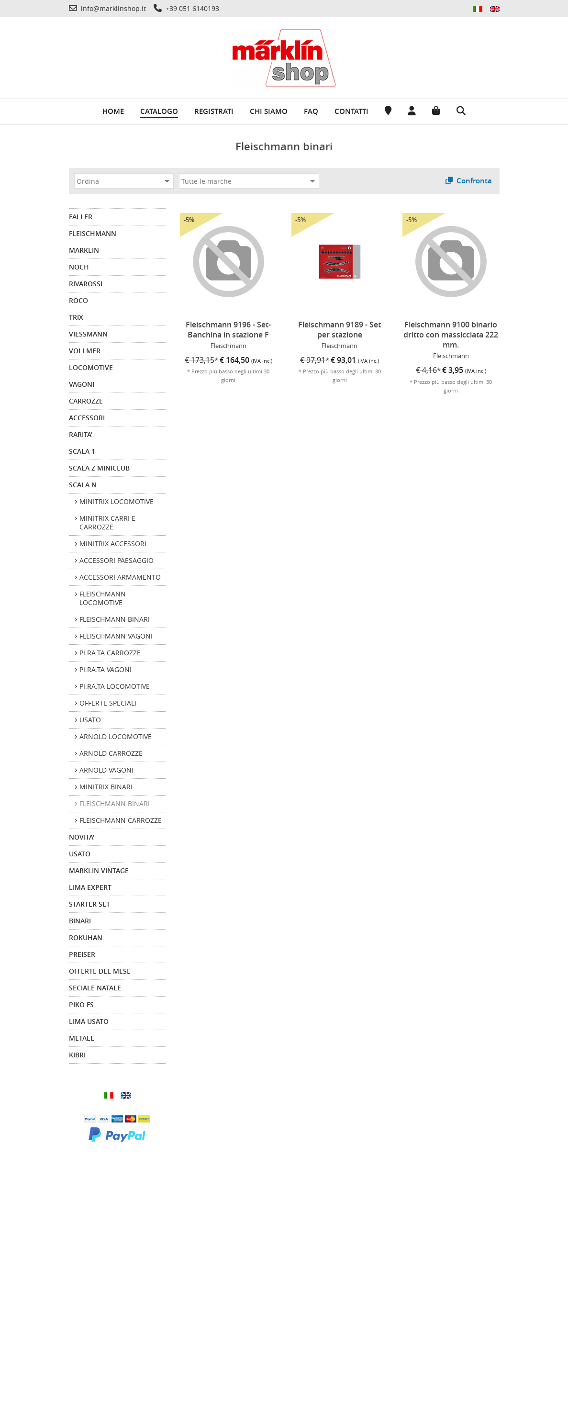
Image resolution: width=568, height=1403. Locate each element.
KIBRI (77, 1054)
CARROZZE (86, 400)
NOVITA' (81, 837)
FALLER (80, 216)
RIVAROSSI (85, 283)
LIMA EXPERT (90, 887)
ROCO (78, 300)
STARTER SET (89, 904)
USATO (79, 853)
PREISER (82, 954)
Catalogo (159, 111)
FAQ (311, 111)
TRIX (76, 317)
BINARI (80, 920)
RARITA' (80, 434)
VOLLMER (84, 350)
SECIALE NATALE (95, 987)
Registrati (214, 111)
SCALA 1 (82, 451)
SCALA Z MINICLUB (99, 467)
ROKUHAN (85, 937)
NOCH (79, 266)
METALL (81, 1038)
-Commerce (536, 1393)
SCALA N (83, 484)
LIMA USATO (89, 1021)
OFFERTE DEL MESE (100, 971)
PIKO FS (81, 1004)
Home (113, 111)
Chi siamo (269, 111)
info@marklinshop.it (428, 1286)
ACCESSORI (87, 417)
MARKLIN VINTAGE (99, 870)
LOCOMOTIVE (91, 367)
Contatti (351, 111)
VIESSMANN (88, 333)
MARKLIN (84, 250)
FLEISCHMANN (92, 233)
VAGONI (81, 384)
